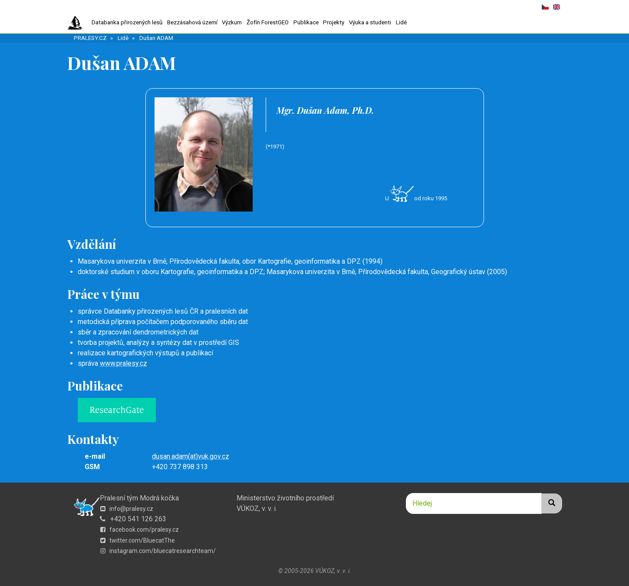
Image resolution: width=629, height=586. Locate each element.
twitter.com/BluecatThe (137, 540)
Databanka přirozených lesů (127, 22)
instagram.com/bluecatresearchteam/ (158, 550)
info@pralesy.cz (126, 508)
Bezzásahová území (192, 22)
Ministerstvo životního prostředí (285, 498)
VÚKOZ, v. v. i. (257, 508)
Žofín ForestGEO (268, 22)
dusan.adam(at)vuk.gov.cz (190, 456)
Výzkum (232, 22)
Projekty (333, 22)
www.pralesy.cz (123, 363)
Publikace (306, 22)
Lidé (401, 22)
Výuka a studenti (370, 22)
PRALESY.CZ (90, 38)
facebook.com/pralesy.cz (139, 529)
